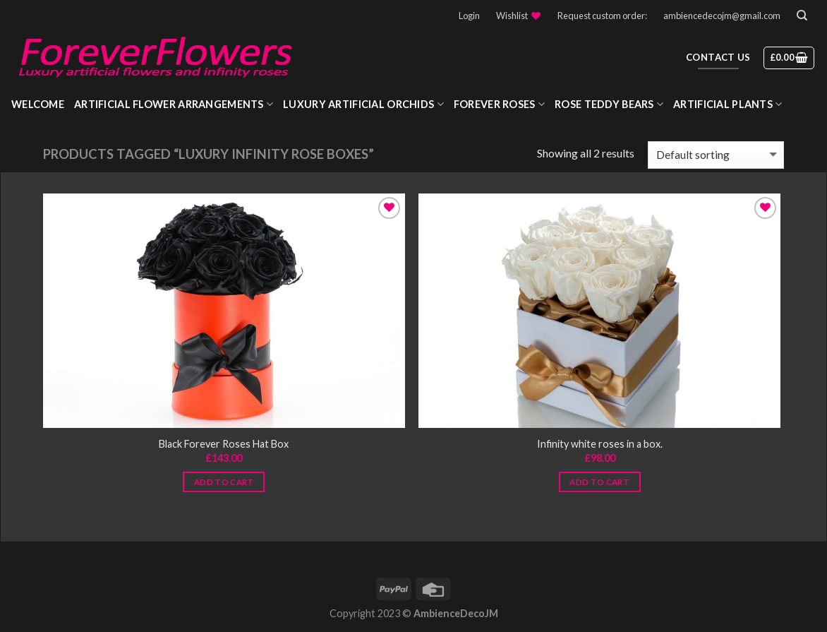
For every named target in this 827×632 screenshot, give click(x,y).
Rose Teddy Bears (609, 104)
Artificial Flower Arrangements (173, 104)
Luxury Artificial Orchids (363, 104)
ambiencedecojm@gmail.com (721, 15)
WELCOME (37, 104)
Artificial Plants (727, 104)
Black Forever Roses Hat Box (224, 444)
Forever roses (499, 104)
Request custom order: (602, 15)
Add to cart (224, 482)
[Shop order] (716, 155)
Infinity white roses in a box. (600, 444)
